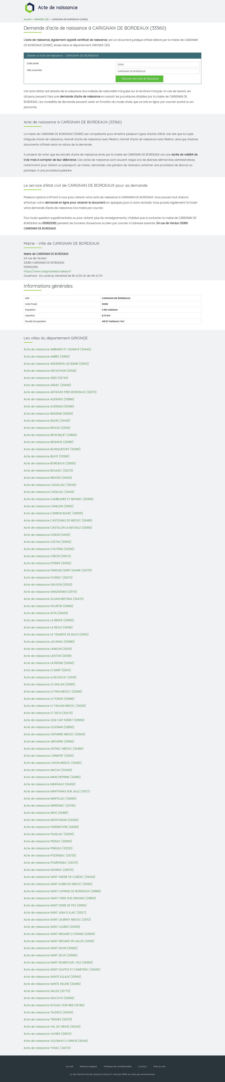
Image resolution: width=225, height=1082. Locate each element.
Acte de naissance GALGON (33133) (48, 584)
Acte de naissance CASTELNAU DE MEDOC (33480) (58, 520)
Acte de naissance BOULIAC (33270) (48, 470)
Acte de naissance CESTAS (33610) (47, 542)
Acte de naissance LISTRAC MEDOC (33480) (54, 749)
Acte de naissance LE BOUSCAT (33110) (50, 677)
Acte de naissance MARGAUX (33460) (50, 784)
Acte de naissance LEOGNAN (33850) (49, 727)
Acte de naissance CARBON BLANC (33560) (53, 513)
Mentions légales (88, 1066)
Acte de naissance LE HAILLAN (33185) (49, 684)
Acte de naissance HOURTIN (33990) (48, 606)
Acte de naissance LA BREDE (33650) (49, 620)
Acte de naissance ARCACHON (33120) (50, 371)
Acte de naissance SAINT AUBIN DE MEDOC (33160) (58, 884)
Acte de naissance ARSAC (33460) (47, 385)
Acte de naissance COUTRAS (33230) (49, 549)
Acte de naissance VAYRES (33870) (48, 1034)
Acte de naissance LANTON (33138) (48, 656)
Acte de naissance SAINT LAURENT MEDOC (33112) (57, 920)
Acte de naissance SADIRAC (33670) (49, 870)
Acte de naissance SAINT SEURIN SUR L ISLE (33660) (58, 962)
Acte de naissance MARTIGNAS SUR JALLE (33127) (57, 791)
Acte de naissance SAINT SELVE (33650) (51, 955)
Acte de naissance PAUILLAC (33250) (49, 834)
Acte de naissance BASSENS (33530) (48, 414)
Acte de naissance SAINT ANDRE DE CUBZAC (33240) (59, 877)
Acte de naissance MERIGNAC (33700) (50, 805)
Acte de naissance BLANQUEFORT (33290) (52, 449)
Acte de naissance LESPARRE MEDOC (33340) (54, 734)
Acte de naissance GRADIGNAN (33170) (50, 592)
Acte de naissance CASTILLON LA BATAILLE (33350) (58, 528)
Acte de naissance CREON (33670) (47, 556)
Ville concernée (34, 70)
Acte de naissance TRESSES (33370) (48, 1019)
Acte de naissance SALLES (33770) (47, 991)
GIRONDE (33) (41, 19)
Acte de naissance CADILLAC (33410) (49, 492)
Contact (142, 1066)
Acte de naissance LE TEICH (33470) (48, 713)
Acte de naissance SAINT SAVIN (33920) (51, 948)
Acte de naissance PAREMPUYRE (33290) (51, 827)
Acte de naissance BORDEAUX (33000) (50, 463)
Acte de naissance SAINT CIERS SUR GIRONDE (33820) (60, 898)
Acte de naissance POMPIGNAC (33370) (51, 863)
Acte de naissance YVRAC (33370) (47, 1048)
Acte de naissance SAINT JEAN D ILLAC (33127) (55, 912)
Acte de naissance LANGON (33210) (48, 649)
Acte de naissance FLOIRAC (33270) (48, 577)
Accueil (27, 19)
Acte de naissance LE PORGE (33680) (49, 699)
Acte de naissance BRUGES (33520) (48, 478)
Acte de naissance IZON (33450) (46, 613)
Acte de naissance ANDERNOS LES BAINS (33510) (56, 364)
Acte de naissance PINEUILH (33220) (48, 848)
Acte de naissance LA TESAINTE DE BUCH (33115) (56, 634)
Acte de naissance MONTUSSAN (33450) (51, 820)
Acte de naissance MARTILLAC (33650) (50, 798)
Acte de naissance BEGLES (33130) (47, 428)
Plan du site (159, 1066)
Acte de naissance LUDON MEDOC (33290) (53, 763)
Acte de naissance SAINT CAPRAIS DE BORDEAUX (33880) (62, 891)
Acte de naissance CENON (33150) (47, 535)
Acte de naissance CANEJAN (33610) (49, 506)
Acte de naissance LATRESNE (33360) (49, 663)
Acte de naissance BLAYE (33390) (46, 456)
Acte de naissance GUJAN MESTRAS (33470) (54, 599)
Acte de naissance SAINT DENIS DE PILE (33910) (55, 905)
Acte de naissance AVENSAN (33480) (49, 406)
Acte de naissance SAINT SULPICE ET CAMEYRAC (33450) (62, 969)
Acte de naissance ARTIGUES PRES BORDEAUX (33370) (60, 392)
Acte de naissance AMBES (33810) (47, 356)
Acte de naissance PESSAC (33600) (48, 841)
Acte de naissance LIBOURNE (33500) (49, 741)
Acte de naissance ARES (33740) (46, 378)
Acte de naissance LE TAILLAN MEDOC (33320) (55, 706)
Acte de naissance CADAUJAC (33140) (50, 485)
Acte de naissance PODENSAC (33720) (50, 855)
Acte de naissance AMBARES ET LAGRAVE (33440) (57, 349)
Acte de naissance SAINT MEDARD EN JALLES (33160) (59, 941)
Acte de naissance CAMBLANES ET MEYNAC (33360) (58, 499)
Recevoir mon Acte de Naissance (140, 78)
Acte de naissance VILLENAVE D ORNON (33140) (56, 1041)
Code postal (33, 63)
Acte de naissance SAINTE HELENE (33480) (52, 984)
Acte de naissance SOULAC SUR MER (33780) (54, 1005)
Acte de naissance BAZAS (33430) (47, 421)
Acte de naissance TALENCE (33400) (48, 1012)
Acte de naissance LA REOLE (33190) (48, 627)
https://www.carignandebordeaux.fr (47, 271)
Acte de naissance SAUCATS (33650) (49, 998)
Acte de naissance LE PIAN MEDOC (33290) (53, 691)
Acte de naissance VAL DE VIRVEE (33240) (52, 1027)
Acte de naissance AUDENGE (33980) (49, 399)
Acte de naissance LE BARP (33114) (47, 670)
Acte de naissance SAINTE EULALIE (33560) (52, 977)
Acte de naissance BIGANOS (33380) (49, 442)
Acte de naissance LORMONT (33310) (49, 756)
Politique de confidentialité (117, 1066)
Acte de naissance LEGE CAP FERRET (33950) (54, 720)
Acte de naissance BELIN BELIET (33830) (50, 435)
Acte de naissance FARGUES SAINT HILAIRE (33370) (58, 570)
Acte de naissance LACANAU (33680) (49, 642)
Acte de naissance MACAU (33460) (48, 770)
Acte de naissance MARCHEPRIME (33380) (52, 777)
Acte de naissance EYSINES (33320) (47, 563)
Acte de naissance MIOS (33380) (46, 813)
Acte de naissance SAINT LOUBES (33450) (52, 927)
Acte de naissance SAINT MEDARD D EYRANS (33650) (59, 934)
